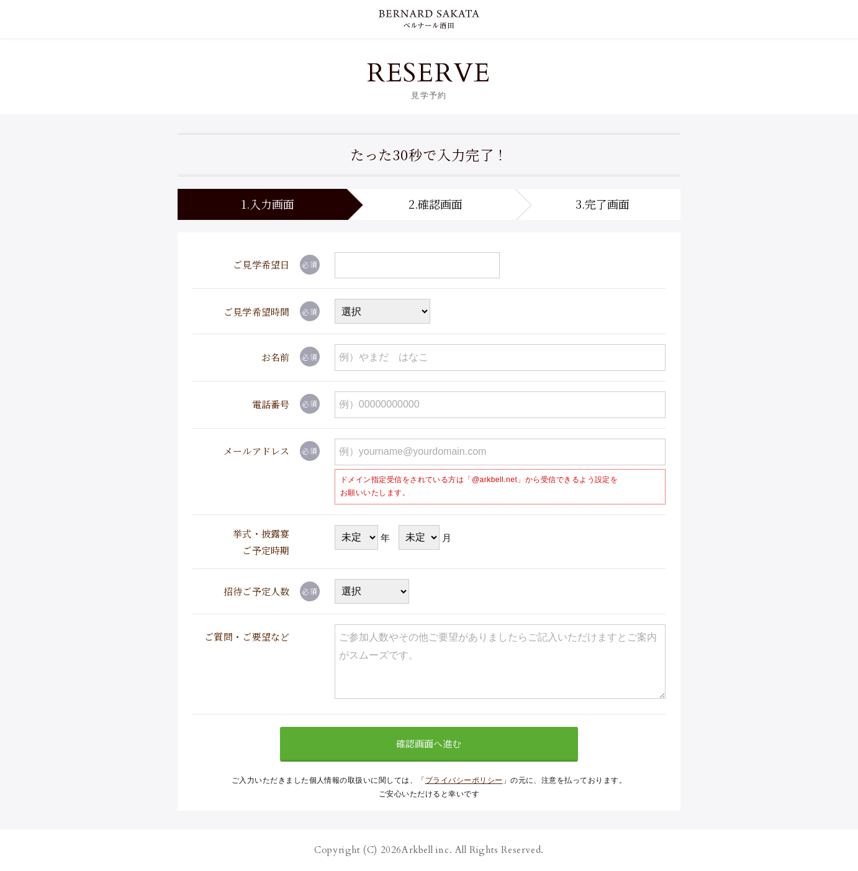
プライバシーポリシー (464, 780)
